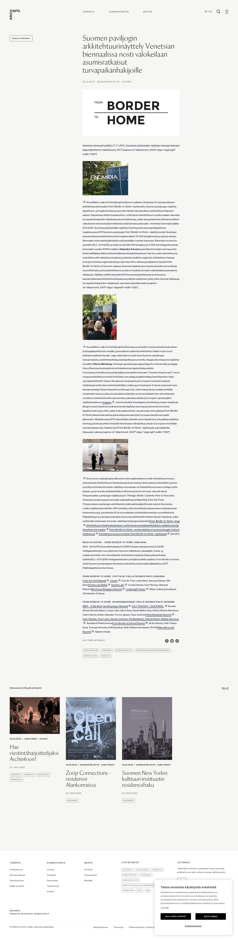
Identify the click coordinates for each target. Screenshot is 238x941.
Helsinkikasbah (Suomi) (158, 614)
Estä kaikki (210, 916)
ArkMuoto (157, 870)
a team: (114, 580)
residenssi (72, 800)
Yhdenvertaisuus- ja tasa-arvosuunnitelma (148, 927)
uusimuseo (146, 875)
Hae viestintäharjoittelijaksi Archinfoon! (34, 753)
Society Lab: (117, 584)
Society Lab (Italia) (97, 584)
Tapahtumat (53, 886)
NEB (147, 890)
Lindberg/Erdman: (136, 589)
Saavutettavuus (100, 927)
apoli (139, 890)
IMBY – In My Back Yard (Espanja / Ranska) (105, 606)
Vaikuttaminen (17, 880)
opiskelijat (16, 779)
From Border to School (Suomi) (128, 623)
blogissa (106, 402)
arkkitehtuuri (91, 650)
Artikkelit (51, 875)
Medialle (88, 880)
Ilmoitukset (31, 739)
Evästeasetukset (193, 926)
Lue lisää (165, 907)
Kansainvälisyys (108, 81)
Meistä (147, 11)
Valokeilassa (142, 870)
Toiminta (88, 11)
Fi (206, 11)
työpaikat (28, 775)
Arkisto (50, 891)
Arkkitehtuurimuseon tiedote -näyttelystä (133, 533)
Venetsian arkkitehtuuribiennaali (153, 650)
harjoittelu (43, 775)
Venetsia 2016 (90, 656)
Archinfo (15, 775)
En (210, 11)
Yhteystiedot (90, 875)
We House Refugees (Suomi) (106, 589)
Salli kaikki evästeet (175, 916)
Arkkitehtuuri (16, 869)
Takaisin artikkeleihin (21, 38)
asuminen (107, 650)
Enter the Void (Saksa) (94, 580)
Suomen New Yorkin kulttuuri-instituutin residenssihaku (145, 779)
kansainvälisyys (124, 650)
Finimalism (128, 890)
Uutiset (127, 81)
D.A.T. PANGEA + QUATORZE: (148, 606)
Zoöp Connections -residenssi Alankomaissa (88, 779)
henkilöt (105, 656)
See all (225, 688)
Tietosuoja (118, 927)
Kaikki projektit (17, 886)
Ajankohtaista (119, 11)
